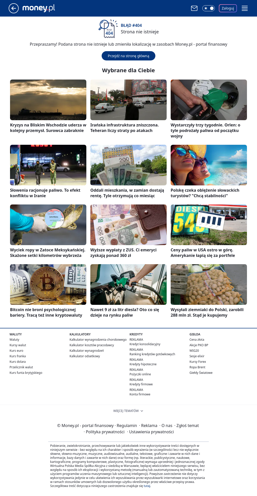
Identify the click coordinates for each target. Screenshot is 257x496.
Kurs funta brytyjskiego (26, 373)
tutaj (147, 486)
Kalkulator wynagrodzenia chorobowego (98, 339)
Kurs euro (16, 350)
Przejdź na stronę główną (128, 55)
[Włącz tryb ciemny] (208, 8)
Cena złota (196, 339)
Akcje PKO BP (198, 345)
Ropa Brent (197, 367)
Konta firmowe (140, 394)
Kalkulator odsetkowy (85, 356)
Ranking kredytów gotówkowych (152, 354)
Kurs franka (18, 356)
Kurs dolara (18, 362)
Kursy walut (18, 345)
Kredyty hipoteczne (143, 364)
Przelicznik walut (21, 367)
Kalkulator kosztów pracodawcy (92, 345)
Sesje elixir (196, 356)
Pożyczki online (140, 374)
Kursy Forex (197, 362)
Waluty (14, 339)
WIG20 (194, 350)
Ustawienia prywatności (150, 432)
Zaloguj (228, 8)
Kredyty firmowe (141, 384)
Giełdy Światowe (201, 373)
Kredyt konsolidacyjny (145, 344)
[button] (245, 8)
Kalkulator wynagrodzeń (87, 350)
